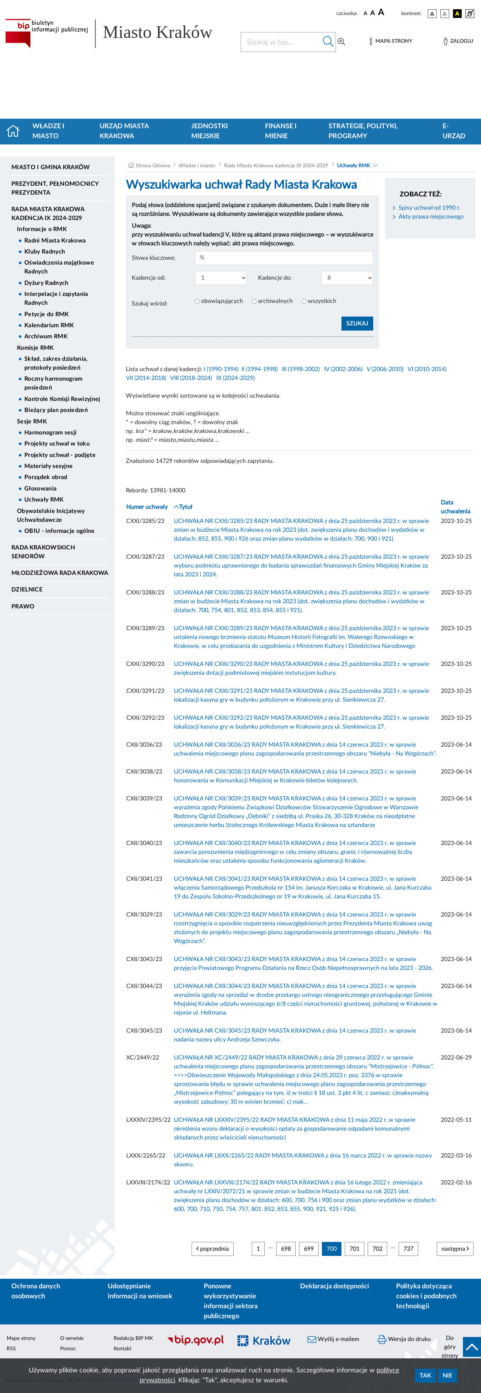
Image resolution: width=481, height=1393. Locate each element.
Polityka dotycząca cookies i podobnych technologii (426, 1296)
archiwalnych (275, 301)
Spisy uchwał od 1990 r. (429, 208)
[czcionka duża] (388, 12)
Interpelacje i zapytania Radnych (56, 298)
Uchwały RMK (44, 500)
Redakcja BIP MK (133, 1338)
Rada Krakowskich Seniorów (43, 552)
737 (408, 1249)
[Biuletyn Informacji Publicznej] (195, 1345)
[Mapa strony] (391, 41)
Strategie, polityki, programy (363, 131)
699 (309, 1249)
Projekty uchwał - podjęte (60, 455)
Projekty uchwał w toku (57, 444)
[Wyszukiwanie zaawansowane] (341, 42)
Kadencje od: (148, 278)
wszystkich (322, 301)
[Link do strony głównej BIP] (118, 33)
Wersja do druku (404, 1339)
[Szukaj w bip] (328, 42)
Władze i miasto (48, 131)
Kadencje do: (275, 278)
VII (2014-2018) (146, 378)
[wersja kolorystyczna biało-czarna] (444, 13)
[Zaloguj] (458, 41)
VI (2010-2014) (427, 369)
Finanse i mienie (280, 131)
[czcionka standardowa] (365, 13)
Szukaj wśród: (150, 304)
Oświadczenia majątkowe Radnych (59, 267)
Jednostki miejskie (209, 131)
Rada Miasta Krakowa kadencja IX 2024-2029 (47, 213)
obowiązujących (222, 301)
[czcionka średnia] (373, 13)
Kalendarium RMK (49, 325)
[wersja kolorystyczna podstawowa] (432, 13)
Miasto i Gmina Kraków (50, 167)
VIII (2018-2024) (191, 378)
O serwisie (71, 1338)
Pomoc (68, 1348)
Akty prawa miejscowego (431, 217)
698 (286, 1249)
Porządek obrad (45, 477)
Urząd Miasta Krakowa (124, 131)
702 (377, 1249)
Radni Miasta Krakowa (55, 241)
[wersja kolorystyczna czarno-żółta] (457, 13)
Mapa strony (21, 1338)
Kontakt (122, 1348)
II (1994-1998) (259, 369)
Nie (447, 1376)
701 (355, 1249)
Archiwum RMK (46, 336)
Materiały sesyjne (48, 466)
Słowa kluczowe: (153, 258)
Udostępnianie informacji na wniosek (140, 1291)
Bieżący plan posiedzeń (56, 410)
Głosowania (40, 489)
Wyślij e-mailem (333, 1339)
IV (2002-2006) (343, 369)
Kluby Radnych (44, 252)
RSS (11, 1348)
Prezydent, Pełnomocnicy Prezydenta (54, 188)
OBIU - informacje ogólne (59, 531)
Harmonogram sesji (50, 433)
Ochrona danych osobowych (35, 1291)
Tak (425, 1376)
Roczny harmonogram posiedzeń (53, 383)
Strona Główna (153, 165)
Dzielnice (26, 590)
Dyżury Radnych (46, 283)
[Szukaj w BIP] (281, 42)
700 (332, 1249)
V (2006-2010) (385, 369)
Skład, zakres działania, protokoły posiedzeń (56, 363)
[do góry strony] (459, 1347)
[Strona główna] (16, 132)
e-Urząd (454, 131)
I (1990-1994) (221, 369)
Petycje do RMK (46, 314)
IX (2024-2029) (235, 378)
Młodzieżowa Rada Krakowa (60, 573)
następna (455, 1249)
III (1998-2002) (301, 369)
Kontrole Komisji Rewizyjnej (62, 399)
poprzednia (212, 1249)
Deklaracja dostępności (334, 1286)
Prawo (23, 607)
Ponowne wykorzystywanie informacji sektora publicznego (231, 1301)
